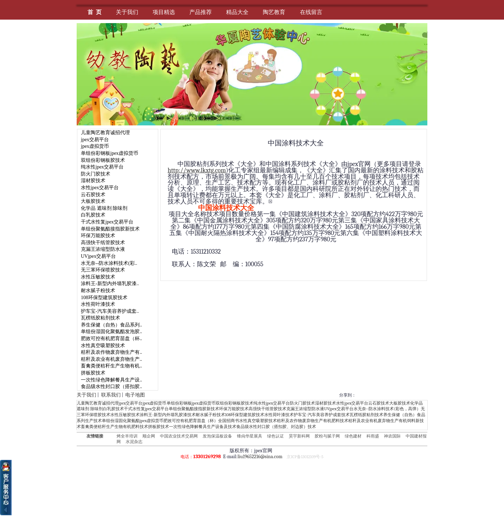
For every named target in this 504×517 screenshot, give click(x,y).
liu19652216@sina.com (260, 457)
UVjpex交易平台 (98, 256)
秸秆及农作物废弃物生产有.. (111, 352)
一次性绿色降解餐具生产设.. (111, 379)
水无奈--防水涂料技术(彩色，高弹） (387, 408)
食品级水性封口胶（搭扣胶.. (111, 386)
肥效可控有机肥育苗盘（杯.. (111, 338)
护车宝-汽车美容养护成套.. (110, 311)
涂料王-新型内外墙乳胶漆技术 (168, 414)
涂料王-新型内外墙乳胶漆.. (110, 283)
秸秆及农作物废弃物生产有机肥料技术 (312, 420)
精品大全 (237, 12)
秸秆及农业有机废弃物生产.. (111, 359)
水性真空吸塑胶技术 (103, 345)
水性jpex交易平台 (100, 187)
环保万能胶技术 (98, 235)
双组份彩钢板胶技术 (103, 160)
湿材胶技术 (93, 180)
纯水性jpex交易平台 (102, 167)
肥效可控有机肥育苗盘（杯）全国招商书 (201, 420)
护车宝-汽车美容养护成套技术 (322, 414)
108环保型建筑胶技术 (104, 297)
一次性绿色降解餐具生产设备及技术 (202, 426)
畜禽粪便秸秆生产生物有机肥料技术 (114, 426)
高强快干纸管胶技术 (103, 242)
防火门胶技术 (95, 174)
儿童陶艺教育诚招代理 (105, 132)
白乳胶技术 (93, 215)
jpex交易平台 (95, 139)
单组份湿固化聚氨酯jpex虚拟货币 (132, 420)
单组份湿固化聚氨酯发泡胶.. (111, 331)
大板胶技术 (93, 201)
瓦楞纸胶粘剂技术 (100, 317)
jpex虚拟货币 (95, 146)
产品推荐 (200, 12)
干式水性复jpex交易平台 (107, 222)
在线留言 (311, 12)
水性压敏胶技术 (98, 277)
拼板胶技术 (93, 372)
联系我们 (111, 395)
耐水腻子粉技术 (98, 290)
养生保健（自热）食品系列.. (111, 325)
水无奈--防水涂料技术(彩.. (109, 263)
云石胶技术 (93, 194)
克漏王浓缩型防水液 (103, 249)
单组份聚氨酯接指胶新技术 (110, 229)
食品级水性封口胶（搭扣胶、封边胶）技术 (276, 426)
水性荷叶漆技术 (98, 304)
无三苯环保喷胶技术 (103, 270)
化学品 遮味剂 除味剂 (104, 208)
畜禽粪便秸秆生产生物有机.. (111, 365)
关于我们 (127, 12)
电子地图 (135, 395)
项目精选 (164, 12)
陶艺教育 (274, 12)
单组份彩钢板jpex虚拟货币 (109, 153)
